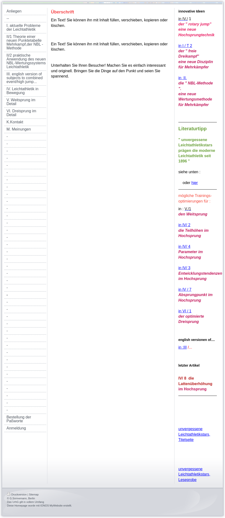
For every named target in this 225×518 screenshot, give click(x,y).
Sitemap (33, 494)
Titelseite (186, 440)
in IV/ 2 (184, 225)
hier (194, 183)
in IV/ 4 (184, 246)
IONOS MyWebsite (51, 505)
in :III (182, 347)
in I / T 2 (185, 46)
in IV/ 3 (184, 268)
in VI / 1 (184, 311)
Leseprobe (187, 480)
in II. (182, 78)
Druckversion (17, 494)
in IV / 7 (184, 289)
